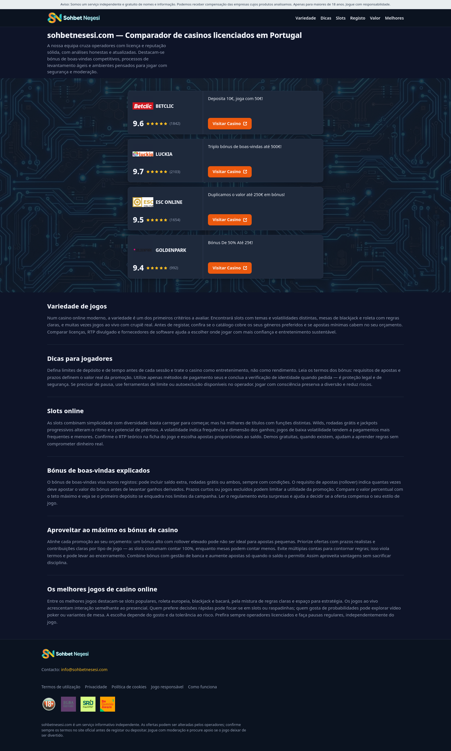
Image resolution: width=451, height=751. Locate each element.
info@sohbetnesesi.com (84, 669)
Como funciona (202, 686)
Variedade (306, 18)
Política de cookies (129, 686)
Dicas (325, 18)
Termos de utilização (60, 686)
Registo (358, 18)
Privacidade (96, 686)
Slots (341, 18)
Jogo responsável (167, 686)
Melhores (394, 18)
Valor (375, 18)
